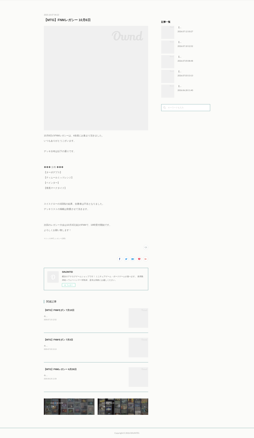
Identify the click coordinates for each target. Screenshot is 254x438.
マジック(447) (49, 238)
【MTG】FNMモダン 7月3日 (58, 339)
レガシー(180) (60, 238)
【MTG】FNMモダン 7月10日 (59, 310)
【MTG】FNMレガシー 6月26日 (60, 369)
